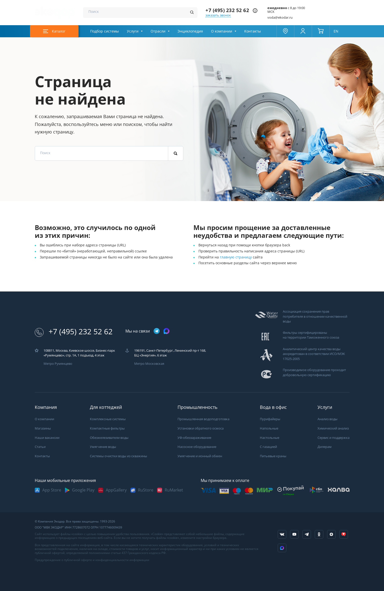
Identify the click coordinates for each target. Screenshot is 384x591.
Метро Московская (149, 364)
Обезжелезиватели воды (109, 438)
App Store (51, 490)
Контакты (252, 31)
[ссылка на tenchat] (343, 534)
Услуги (132, 31)
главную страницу (236, 257)
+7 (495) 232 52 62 (227, 10)
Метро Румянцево (58, 364)
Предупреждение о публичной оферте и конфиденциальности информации (92, 560)
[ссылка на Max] (282, 548)
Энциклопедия (190, 31)
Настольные (269, 438)
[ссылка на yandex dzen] (331, 534)
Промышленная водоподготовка (203, 419)
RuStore (145, 490)
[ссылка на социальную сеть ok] (319, 534)
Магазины (43, 428)
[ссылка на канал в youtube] (294, 534)
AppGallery (116, 490)
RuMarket (174, 490)
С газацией (268, 447)
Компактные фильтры (107, 428)
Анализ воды (327, 419)
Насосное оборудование (197, 447)
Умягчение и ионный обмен (200, 456)
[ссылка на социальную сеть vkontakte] (282, 534)
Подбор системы (104, 31)
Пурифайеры (270, 419)
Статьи (40, 447)
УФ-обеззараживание (194, 438)
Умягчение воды (103, 447)
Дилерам (325, 447)
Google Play (83, 490)
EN (336, 31)
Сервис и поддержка (334, 438)
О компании (221, 31)
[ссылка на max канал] (166, 331)
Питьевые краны (273, 456)
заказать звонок (218, 15)
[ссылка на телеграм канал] (157, 331)
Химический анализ (333, 428)
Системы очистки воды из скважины (118, 456)
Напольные (269, 428)
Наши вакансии (47, 438)
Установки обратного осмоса (201, 428)
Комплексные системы (108, 419)
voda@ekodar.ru (280, 17)
